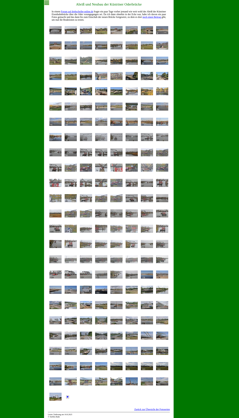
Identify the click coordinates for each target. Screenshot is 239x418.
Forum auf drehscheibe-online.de (77, 11)
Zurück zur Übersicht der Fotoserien (152, 409)
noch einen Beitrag (152, 17)
